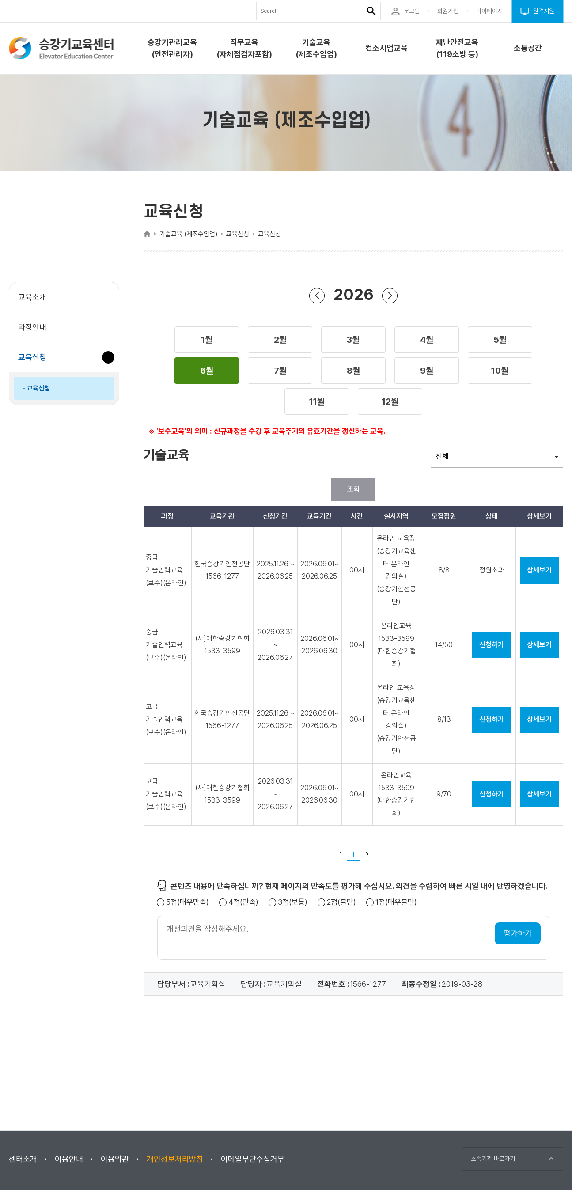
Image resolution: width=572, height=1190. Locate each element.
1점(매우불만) (396, 902)
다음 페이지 (367, 854)
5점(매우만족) (187, 902)
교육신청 (35, 361)
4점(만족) (243, 902)
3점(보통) (292, 902)
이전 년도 (317, 295)
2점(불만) (341, 902)
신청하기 (491, 644)
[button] (206, 339)
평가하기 (518, 933)
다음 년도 (390, 295)
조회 (353, 489)
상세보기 (539, 570)
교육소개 (32, 297)
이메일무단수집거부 (252, 1158)
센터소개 (23, 1158)
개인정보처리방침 (175, 1158)
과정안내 (32, 327)
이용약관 (115, 1158)
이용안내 (69, 1158)
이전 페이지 (339, 854)
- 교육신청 (36, 388)
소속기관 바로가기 (493, 1158)
